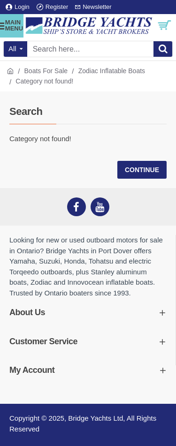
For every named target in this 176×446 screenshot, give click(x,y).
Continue (142, 170)
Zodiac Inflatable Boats (111, 71)
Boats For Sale (46, 71)
